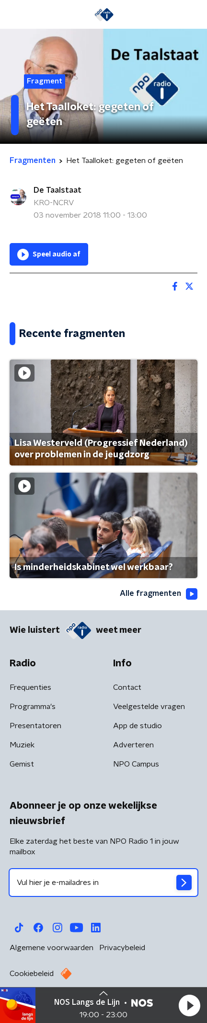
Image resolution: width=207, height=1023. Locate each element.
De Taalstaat (57, 190)
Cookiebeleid (32, 973)
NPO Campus (136, 764)
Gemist (22, 764)
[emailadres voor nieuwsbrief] (103, 882)
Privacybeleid (122, 948)
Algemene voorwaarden (51, 948)
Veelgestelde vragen (149, 706)
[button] (189, 1005)
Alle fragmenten (158, 594)
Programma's (33, 706)
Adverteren (133, 745)
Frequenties (30, 687)
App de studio (137, 726)
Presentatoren (35, 726)
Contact (127, 687)
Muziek (22, 745)
